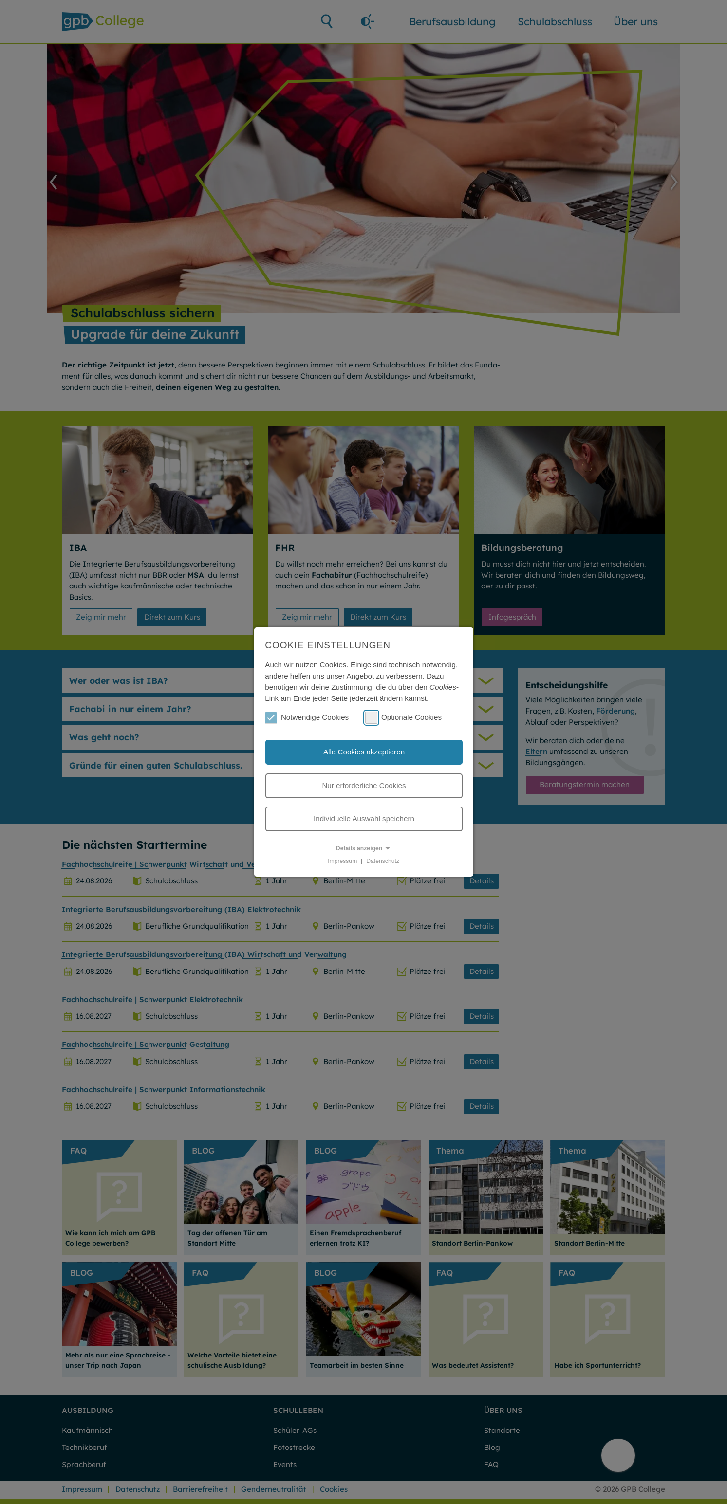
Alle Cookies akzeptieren (364, 752)
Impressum (342, 861)
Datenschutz (382, 861)
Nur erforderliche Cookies (364, 785)
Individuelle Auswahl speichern (364, 818)
